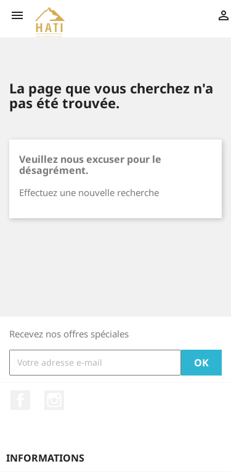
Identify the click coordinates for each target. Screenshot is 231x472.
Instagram (54, 400)
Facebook (20, 400)
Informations (45, 458)
